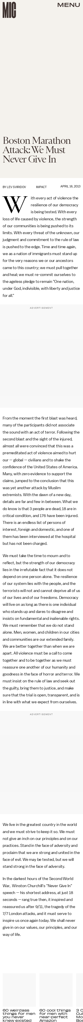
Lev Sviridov (16, 187)
